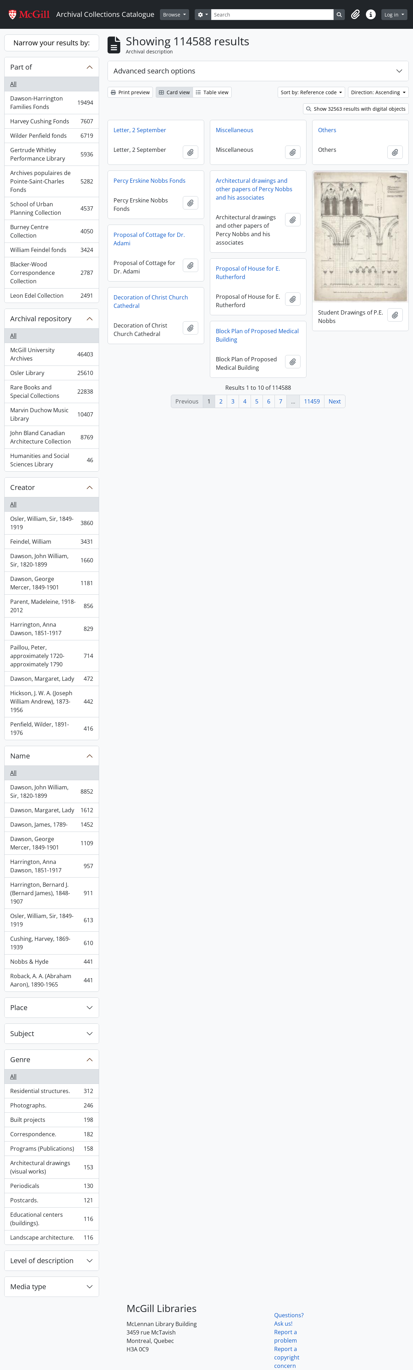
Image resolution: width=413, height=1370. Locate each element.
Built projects (51, 1121)
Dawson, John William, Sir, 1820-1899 (51, 560)
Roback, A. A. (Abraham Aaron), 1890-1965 (51, 980)
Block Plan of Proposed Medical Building (257, 335)
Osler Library (51, 374)
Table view (212, 92)
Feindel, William (51, 543)
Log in (392, 14)
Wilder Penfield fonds (51, 137)
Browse (172, 14)
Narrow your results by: (51, 42)
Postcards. (51, 1202)
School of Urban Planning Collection (51, 208)
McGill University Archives (51, 354)
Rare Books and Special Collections (51, 391)
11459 (312, 401)
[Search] (272, 14)
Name (20, 756)
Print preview (130, 92)
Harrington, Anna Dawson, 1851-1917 (51, 629)
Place (18, 1007)
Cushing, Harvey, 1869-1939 (51, 943)
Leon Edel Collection (51, 297)
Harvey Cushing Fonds (51, 123)
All (13, 84)
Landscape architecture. (51, 1239)
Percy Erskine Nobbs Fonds (150, 181)
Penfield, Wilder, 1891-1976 (51, 728)
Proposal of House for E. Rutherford (248, 273)
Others (327, 130)
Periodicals (51, 1187)
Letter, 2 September (140, 130)
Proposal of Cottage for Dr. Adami (149, 239)
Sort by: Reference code (309, 92)
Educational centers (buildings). (51, 1219)
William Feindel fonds (51, 251)
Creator (22, 487)
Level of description (41, 1260)
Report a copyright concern (286, 1357)
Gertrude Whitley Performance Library (51, 154)
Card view (174, 92)
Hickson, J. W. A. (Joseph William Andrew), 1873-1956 (51, 701)
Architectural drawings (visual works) (51, 1167)
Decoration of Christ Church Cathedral (151, 301)
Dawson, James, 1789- (51, 826)
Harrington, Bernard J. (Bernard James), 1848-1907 (51, 893)
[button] (355, 14)
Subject (22, 1033)
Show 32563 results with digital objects (356, 108)
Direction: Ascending (376, 92)
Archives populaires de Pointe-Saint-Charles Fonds (51, 181)
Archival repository (40, 318)
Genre (20, 1059)
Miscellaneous (234, 130)
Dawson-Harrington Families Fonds (51, 103)
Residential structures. (51, 1092)
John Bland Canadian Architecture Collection (51, 437)
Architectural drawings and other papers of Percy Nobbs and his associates (254, 189)
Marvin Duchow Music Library (51, 414)
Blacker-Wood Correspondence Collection (51, 272)
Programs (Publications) (51, 1150)
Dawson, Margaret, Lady (51, 680)
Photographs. (51, 1107)
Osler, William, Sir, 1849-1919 (51, 523)
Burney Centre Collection (51, 231)
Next (335, 401)
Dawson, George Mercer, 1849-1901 (51, 583)
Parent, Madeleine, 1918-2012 (51, 606)
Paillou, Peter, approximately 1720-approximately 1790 (51, 656)
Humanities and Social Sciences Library (51, 460)
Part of (21, 67)
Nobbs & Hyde (51, 963)
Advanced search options (154, 71)
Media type (28, 1286)
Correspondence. (51, 1136)
